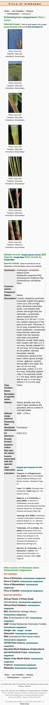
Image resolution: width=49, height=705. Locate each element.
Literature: (9, 473)
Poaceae (29, 11)
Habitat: (8, 402)
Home (7, 11)
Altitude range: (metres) (8, 416)
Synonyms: (10, 270)
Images (21, 630)
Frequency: (10, 292)
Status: (7, 295)
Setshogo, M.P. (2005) (26, 516)
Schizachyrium (13, 14)
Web (14, 630)
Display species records (31, 255)
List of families (18, 11)
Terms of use (24, 704)
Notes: (7, 391)
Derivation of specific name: (9, 396)
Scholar (28, 630)
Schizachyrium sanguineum (34, 578)
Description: (10, 298)
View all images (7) (35, 27)
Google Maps (19, 257)
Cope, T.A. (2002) (24, 488)
